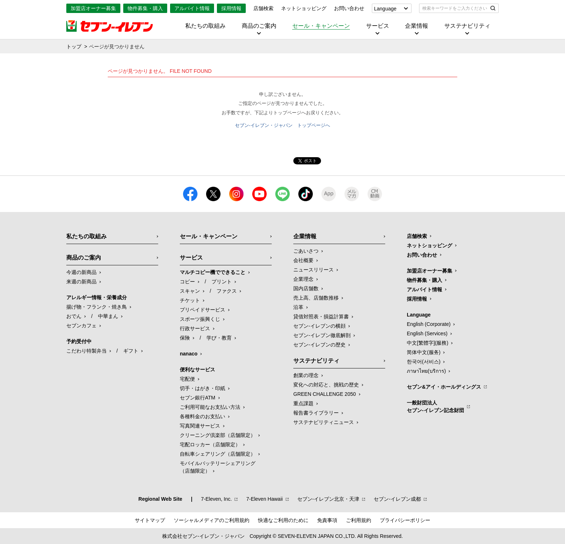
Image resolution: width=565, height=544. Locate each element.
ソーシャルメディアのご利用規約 (211, 520)
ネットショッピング (303, 8)
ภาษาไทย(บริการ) (426, 371)
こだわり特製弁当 (86, 351)
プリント (222, 281)
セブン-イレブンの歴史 (319, 345)
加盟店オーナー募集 (93, 8)
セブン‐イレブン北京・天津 (328, 499)
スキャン (190, 291)
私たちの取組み (205, 26)
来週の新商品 (81, 281)
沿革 (298, 307)
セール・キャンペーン (321, 26)
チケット (190, 300)
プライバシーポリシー (405, 520)
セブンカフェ (81, 325)
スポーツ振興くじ (200, 319)
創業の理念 (306, 375)
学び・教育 (219, 338)
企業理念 (303, 279)
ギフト (130, 351)
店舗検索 (263, 8)
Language (385, 9)
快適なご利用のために (283, 520)
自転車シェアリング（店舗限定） (217, 454)
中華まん (108, 316)
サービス (377, 26)
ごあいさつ (306, 251)
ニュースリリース (313, 270)
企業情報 (416, 26)
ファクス (227, 291)
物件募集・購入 (145, 8)
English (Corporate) (428, 324)
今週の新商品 (81, 272)
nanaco (188, 354)
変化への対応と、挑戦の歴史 (326, 385)
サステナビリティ (467, 26)
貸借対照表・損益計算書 (321, 316)
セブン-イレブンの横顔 (319, 326)
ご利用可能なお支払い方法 (210, 407)
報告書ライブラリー (316, 413)
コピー (187, 281)
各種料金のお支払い (202, 416)
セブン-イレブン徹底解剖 (322, 335)
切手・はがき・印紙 (202, 388)
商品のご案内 (259, 26)
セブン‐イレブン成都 (397, 499)
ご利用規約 (358, 520)
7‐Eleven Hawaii (264, 499)
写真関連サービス (200, 426)
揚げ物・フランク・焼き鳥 (96, 307)
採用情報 (231, 8)
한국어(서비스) (423, 361)
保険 (185, 338)
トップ (73, 46)
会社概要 (303, 260)
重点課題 (303, 403)
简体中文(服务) (423, 352)
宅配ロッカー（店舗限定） (210, 444)
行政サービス (195, 328)
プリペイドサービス (202, 310)
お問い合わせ (349, 8)
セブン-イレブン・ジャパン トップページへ (282, 125)
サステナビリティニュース (323, 422)
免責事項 (327, 520)
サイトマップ (150, 520)
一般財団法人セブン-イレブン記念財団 (435, 406)
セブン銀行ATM (197, 398)
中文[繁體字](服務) (427, 343)
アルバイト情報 (192, 8)
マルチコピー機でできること (212, 272)
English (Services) (427, 333)
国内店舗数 (306, 288)
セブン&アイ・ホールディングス (444, 386)
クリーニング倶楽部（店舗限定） (217, 435)
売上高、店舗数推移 (316, 298)
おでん (73, 316)
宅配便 (187, 379)
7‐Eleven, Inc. (216, 499)
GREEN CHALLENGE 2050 (324, 394)
